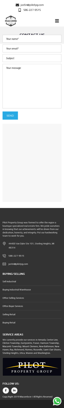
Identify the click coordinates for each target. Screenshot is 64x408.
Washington (44, 353)
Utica (22, 353)
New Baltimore (46, 346)
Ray (11, 349)
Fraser (36, 343)
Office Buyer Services (13, 306)
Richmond (19, 349)
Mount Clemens (30, 346)
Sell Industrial (9, 281)
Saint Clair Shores (52, 349)
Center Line (52, 339)
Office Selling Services (13, 298)
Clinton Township (11, 343)
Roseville (37, 349)
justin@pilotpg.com (18, 264)
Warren (29, 353)
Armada (42, 339)
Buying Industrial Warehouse (17, 289)
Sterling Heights (11, 353)
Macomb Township (12, 346)
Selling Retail (9, 314)
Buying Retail (9, 322)
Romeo (28, 349)
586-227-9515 (16, 256)
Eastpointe (26, 343)
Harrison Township (49, 343)
